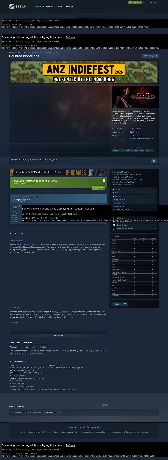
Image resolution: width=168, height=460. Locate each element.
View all (104, 409)
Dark (127, 153)
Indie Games (22, 56)
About (61, 6)
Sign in (13, 163)
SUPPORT (70, 6)
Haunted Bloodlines (127, 228)
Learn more (16, 186)
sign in (145, 2)
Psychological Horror (137, 153)
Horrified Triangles (136, 139)
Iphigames (133, 141)
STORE (38, 6)
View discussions (118, 253)
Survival (115, 153)
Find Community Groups (121, 256)
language (153, 2)
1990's (122, 153)
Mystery (148, 153)
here (49, 417)
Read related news (119, 249)
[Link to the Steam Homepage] (20, 8)
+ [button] (152, 153)
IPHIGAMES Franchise (35, 56)
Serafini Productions (145, 141)
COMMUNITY (49, 6)
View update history (119, 246)
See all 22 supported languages (122, 211)
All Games (12, 56)
